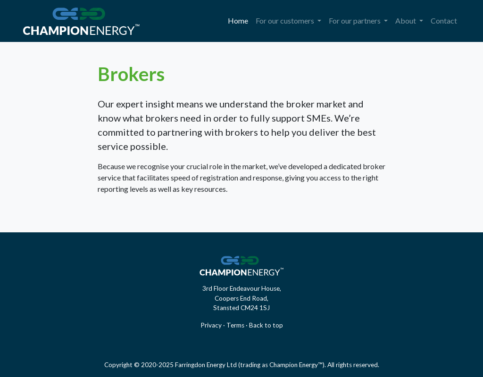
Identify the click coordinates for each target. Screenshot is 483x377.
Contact (444, 20)
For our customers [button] (286, 20)
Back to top (266, 325)
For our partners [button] (355, 20)
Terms (235, 325)
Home (240, 20)
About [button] (406, 20)
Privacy (211, 325)
